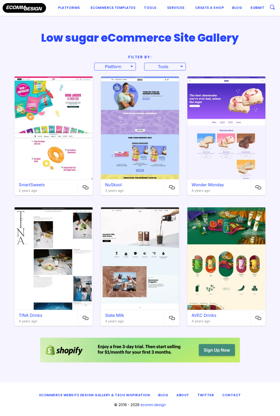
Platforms (69, 7)
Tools (150, 7)
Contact (231, 395)
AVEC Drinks (204, 315)
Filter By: (140, 57)
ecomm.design (153, 404)
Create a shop (209, 7)
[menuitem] (70, 7)
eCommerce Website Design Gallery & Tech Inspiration (94, 395)
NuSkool (113, 184)
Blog (237, 7)
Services (176, 7)
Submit (257, 7)
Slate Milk (114, 315)
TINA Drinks (30, 315)
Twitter (206, 395)
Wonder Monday (208, 184)
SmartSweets (32, 184)
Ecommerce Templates (113, 7)
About (182, 395)
